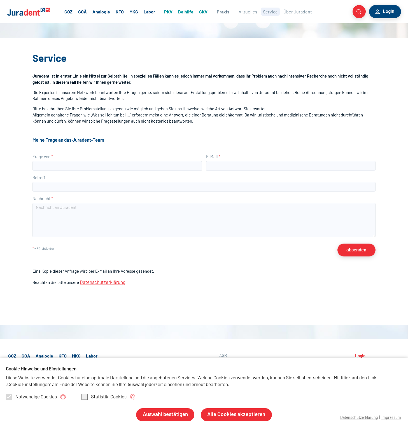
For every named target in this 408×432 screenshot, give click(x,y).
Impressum (391, 417)
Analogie (117, 11)
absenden (359, 246)
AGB (223, 350)
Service (284, 11)
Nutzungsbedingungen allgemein (248, 358)
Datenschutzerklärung (100, 277)
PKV (183, 11)
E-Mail (213, 155)
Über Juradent (312, 11)
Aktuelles (262, 11)
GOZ (84, 11)
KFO (135, 11)
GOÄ (98, 11)
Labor (165, 11)
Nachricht (42, 197)
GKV (219, 11)
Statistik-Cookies (104, 397)
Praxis (238, 11)
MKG (149, 11)
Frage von (42, 155)
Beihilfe (201, 11)
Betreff (38, 176)
